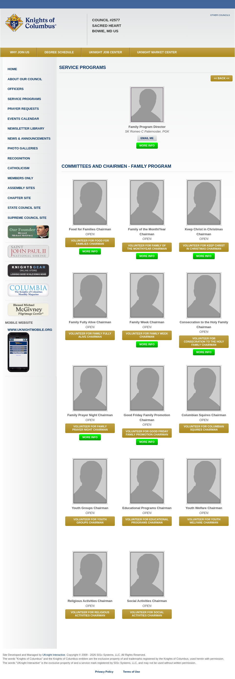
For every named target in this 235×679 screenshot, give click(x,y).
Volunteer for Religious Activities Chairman (90, 614)
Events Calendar (23, 119)
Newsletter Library (26, 128)
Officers (16, 89)
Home (12, 69)
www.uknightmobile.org (30, 350)
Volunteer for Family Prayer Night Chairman (90, 428)
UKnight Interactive (54, 654)
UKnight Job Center (105, 52)
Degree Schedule (59, 52)
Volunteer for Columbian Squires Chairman (204, 428)
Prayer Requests (23, 109)
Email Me (147, 138)
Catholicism (18, 168)
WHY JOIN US (19, 52)
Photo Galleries (23, 148)
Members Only (20, 178)
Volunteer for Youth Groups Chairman (90, 521)
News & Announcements (29, 138)
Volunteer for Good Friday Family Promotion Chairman (147, 433)
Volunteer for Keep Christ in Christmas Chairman (204, 247)
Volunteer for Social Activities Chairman (147, 614)
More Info (147, 145)
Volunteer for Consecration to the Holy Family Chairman (204, 341)
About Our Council (25, 79)
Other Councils (220, 15)
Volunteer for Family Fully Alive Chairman (90, 335)
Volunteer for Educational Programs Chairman (146, 521)
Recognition (19, 158)
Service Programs (24, 99)
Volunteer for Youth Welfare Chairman (203, 521)
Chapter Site (19, 198)
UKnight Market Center (157, 52)
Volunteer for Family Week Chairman (147, 335)
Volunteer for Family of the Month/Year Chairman (147, 247)
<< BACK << (221, 78)
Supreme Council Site (27, 218)
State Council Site (24, 208)
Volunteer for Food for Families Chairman (90, 242)
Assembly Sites (21, 188)
